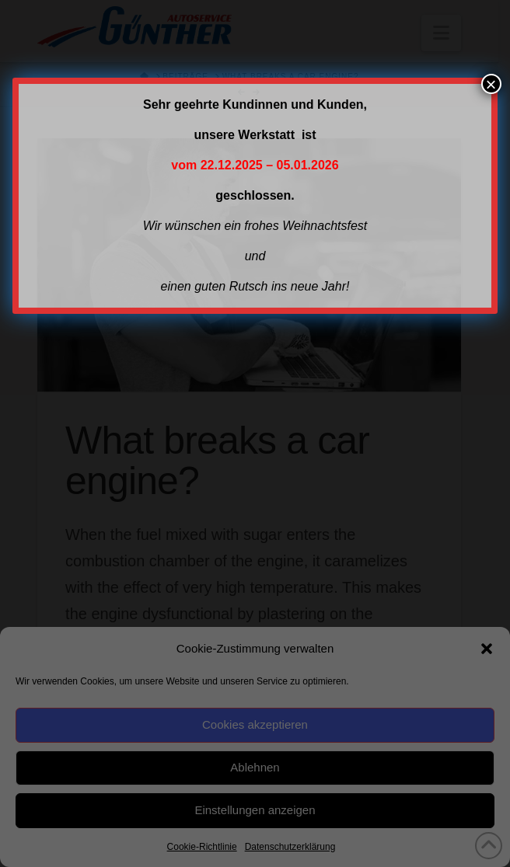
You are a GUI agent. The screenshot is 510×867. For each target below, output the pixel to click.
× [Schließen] (491, 84)
